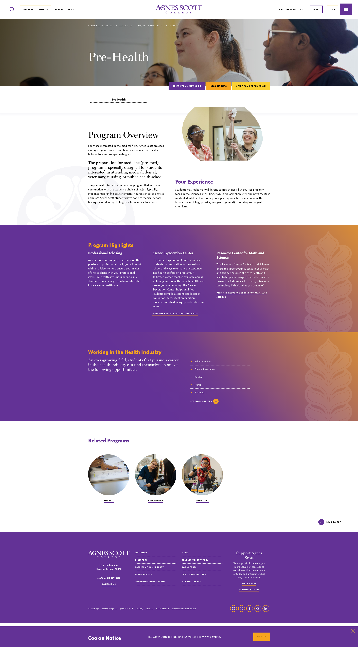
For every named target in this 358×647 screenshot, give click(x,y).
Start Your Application (251, 86)
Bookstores (189, 567)
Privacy (139, 608)
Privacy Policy (211, 637)
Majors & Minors (148, 25)
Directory (141, 560)
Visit (303, 9)
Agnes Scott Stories (35, 9)
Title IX (149, 608)
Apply (316, 9)
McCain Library (191, 581)
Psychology (155, 500)
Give (332, 9)
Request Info (287, 9)
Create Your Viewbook (187, 86)
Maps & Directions (108, 578)
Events (59, 9)
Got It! (261, 636)
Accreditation (162, 608)
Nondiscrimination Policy (184, 608)
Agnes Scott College (101, 25)
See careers (204, 401)
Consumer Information (150, 581)
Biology (109, 500)
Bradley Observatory (195, 560)
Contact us (109, 584)
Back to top (329, 522)
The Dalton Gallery (194, 574)
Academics (125, 25)
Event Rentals (143, 574)
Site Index (141, 552)
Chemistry (202, 500)
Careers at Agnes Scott (149, 567)
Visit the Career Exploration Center (175, 313)
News (70, 9)
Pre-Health (119, 99)
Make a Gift (249, 583)
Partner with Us (249, 589)
